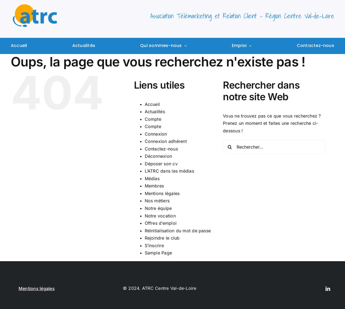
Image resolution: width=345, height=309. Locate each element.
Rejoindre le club (162, 238)
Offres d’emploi (161, 223)
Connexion (156, 134)
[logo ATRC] (35, 6)
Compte (153, 119)
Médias (152, 178)
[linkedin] (328, 288)
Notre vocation (160, 216)
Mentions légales (162, 193)
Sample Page (158, 253)
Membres (154, 186)
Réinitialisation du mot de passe (178, 230)
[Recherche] (229, 147)
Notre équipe (158, 208)
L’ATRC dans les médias (169, 171)
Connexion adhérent (166, 141)
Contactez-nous (161, 149)
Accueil (152, 104)
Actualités (155, 111)
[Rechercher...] (274, 147)
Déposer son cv (161, 163)
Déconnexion (158, 156)
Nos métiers (157, 200)
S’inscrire (154, 245)
